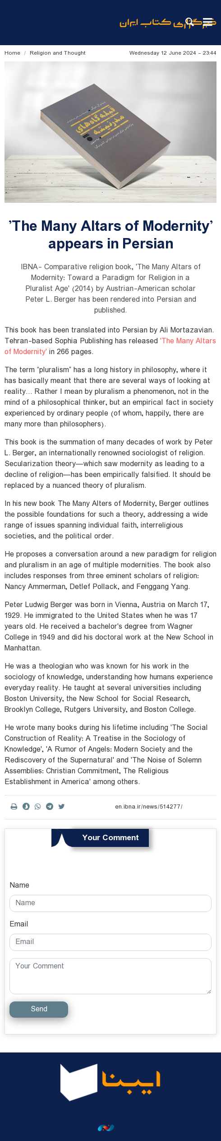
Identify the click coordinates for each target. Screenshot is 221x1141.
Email (18, 924)
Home (12, 53)
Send (39, 1009)
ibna (168, 30)
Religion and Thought (58, 53)
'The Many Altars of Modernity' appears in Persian (111, 235)
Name (19, 885)
